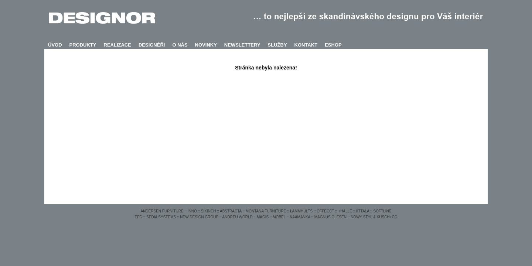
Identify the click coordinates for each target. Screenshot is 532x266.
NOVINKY (206, 45)
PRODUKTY (82, 45)
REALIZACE (117, 45)
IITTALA (362, 211)
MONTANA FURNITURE (266, 211)
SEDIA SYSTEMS (161, 217)
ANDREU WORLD (237, 217)
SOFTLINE (383, 211)
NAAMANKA (300, 217)
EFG (138, 217)
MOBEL (279, 217)
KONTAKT (306, 45)
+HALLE (345, 211)
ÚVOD (55, 45)
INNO (192, 211)
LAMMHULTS (301, 211)
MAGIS (263, 217)
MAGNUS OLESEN (330, 217)
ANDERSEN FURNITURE (161, 211)
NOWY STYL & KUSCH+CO (374, 217)
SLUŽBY (277, 45)
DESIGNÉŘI (152, 45)
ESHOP (333, 45)
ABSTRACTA (231, 211)
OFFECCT (325, 211)
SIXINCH (208, 211)
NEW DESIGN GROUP (199, 217)
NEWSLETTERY (242, 45)
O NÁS (179, 45)
